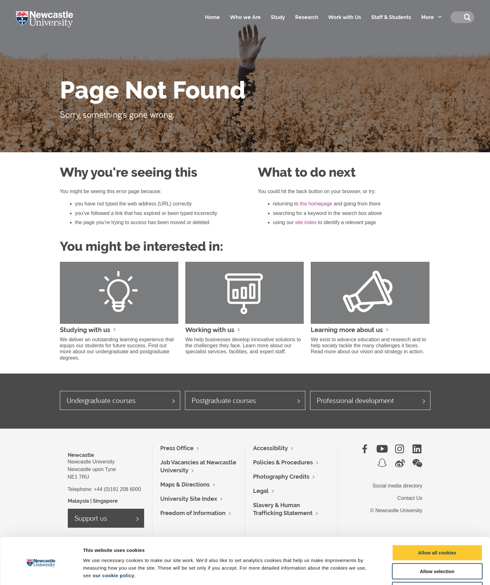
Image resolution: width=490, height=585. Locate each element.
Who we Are (244, 17)
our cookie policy (113, 552)
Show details (332, 572)
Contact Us (409, 498)
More (427, 17)
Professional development (355, 400)
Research (306, 17)
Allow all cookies (437, 529)
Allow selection (437, 548)
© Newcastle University (396, 510)
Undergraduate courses (101, 400)
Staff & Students (391, 17)
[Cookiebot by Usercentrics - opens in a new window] (41, 572)
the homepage (316, 203)
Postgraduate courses (224, 400)
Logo (53, 25)
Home (211, 17)
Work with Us (344, 17)
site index (306, 222)
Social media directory (397, 485)
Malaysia (78, 501)
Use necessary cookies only (437, 566)
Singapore (105, 501)
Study (277, 17)
